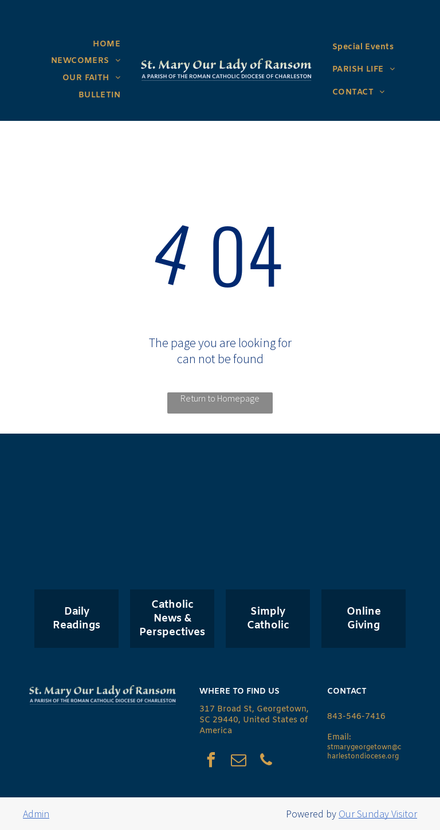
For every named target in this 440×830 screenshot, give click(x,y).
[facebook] (210, 761)
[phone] (265, 761)
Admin (36, 813)
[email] (238, 761)
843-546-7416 (356, 716)
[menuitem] (107, 44)
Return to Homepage (220, 398)
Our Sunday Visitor (378, 813)
